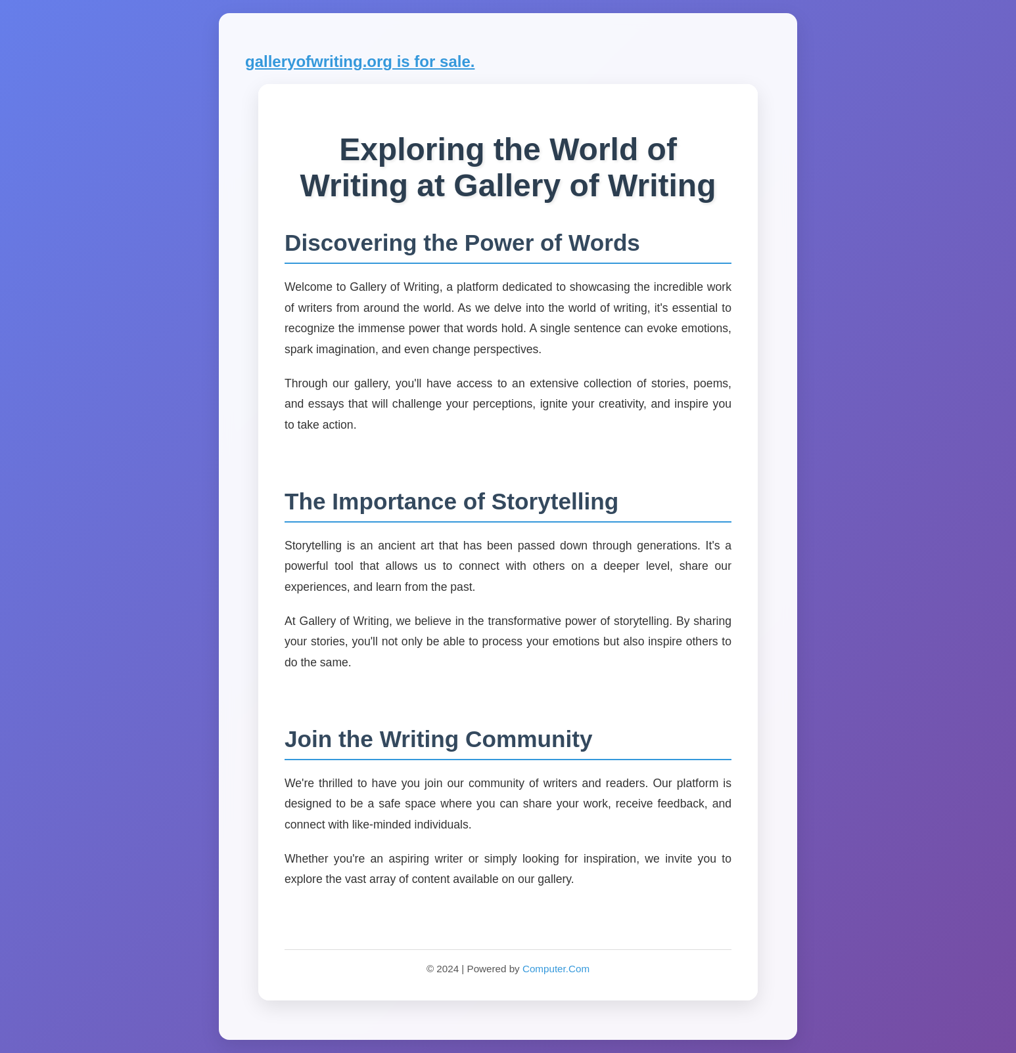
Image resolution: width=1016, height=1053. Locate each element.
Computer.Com (555, 968)
